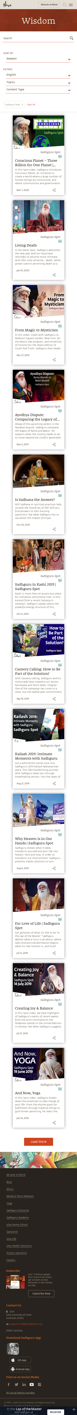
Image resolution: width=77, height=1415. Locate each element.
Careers (10, 1260)
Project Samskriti (16, 1253)
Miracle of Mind (15, 1175)
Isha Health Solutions (19, 1246)
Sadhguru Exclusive (17, 1210)
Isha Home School (17, 1224)
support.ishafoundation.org (25, 1324)
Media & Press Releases (20, 1196)
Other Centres (14, 1330)
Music (10, 1189)
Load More (38, 1141)
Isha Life (11, 1239)
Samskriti (12, 1232)
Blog (9, 1182)
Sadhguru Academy (17, 1217)
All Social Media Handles (20, 1393)
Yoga (9, 1203)
